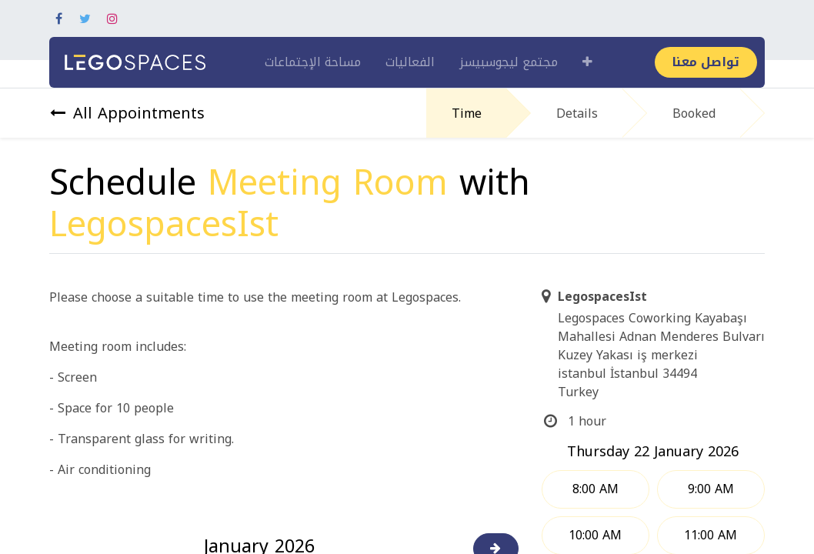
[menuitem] (312, 62)
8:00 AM (595, 489)
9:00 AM (711, 489)
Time (467, 113)
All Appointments (127, 113)
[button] (587, 62)
